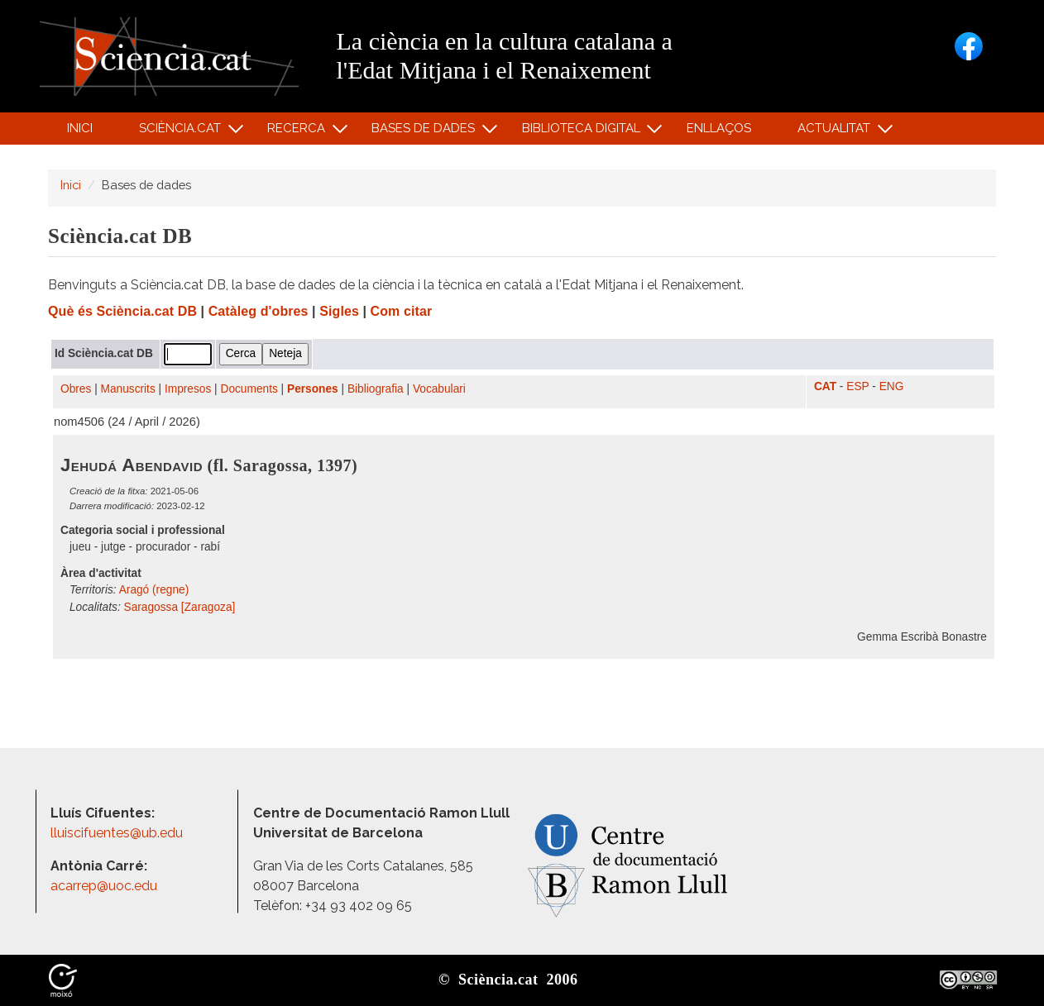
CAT (825, 386)
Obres (75, 389)
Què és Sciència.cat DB (122, 311)
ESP (857, 386)
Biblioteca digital (583, 132)
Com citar (402, 311)
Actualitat (836, 132)
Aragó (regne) (154, 590)
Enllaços (719, 128)
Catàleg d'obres (258, 311)
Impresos (188, 389)
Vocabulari (439, 389)
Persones (312, 389)
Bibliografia (375, 389)
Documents (249, 389)
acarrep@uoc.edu (103, 886)
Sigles (339, 311)
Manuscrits (128, 389)
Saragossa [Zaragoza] (180, 607)
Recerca (299, 132)
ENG (891, 386)
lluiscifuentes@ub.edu (118, 833)
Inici (80, 128)
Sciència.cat (182, 132)
